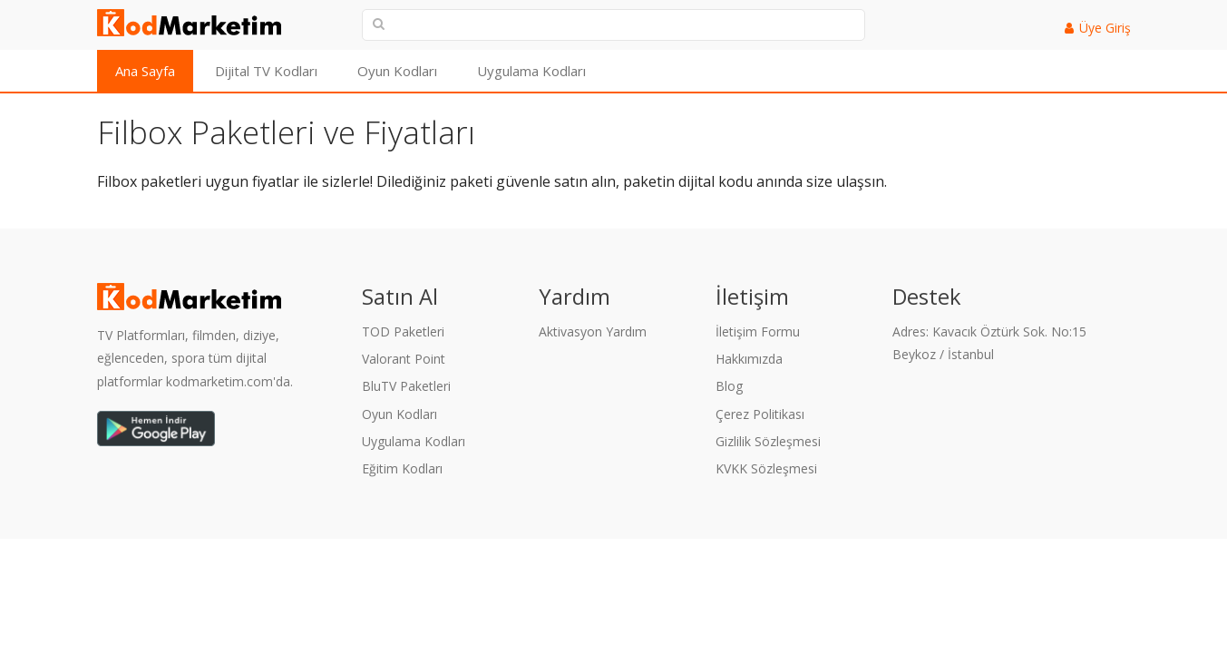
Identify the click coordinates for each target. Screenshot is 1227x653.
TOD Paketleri (403, 331)
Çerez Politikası (760, 414)
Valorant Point (403, 358)
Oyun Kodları (397, 71)
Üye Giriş (1105, 27)
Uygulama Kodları (531, 71)
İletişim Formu (758, 331)
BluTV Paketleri (406, 386)
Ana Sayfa (145, 71)
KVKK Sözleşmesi (766, 468)
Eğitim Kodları (402, 468)
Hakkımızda (749, 358)
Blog (729, 386)
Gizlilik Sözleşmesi (768, 441)
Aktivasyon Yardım (593, 331)
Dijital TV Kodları (266, 71)
